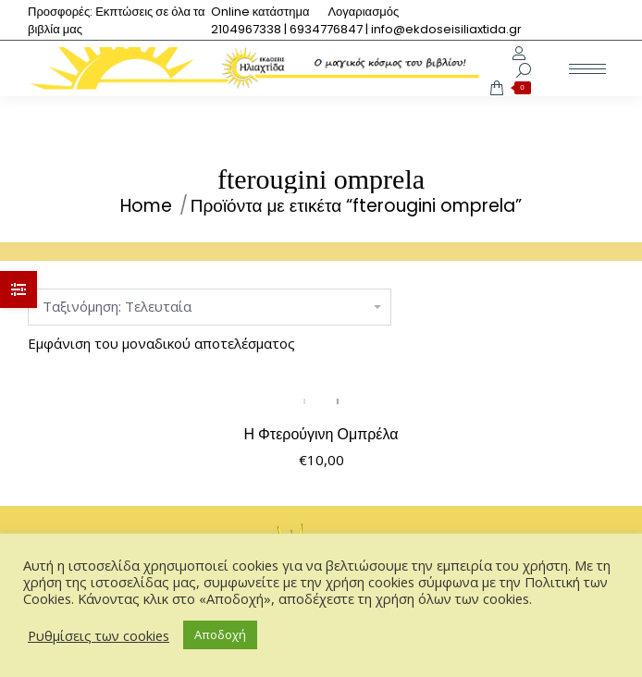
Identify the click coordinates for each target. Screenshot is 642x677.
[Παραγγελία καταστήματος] (209, 307)
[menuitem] (260, 11)
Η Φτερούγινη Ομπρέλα (321, 434)
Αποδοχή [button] (220, 634)
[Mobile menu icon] (587, 69)
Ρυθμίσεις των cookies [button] (98, 635)
